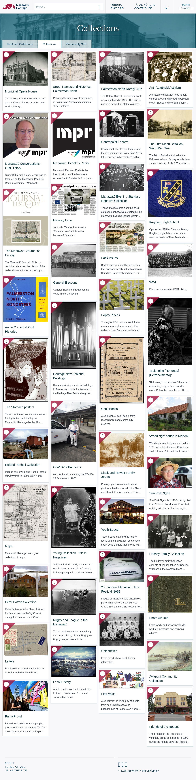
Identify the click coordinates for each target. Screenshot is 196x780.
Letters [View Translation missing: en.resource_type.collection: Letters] (9, 661)
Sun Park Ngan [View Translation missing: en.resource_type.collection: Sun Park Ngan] (159, 493)
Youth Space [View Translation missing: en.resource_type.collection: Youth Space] (110, 529)
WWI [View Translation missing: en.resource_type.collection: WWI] (152, 282)
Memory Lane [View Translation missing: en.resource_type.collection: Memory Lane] (62, 220)
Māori (186, 5)
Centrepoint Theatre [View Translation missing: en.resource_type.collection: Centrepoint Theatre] (114, 142)
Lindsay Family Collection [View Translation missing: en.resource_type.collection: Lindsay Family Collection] (166, 554)
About (9, 763)
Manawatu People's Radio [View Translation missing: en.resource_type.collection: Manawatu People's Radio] (71, 163)
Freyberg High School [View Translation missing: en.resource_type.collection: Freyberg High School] (164, 222)
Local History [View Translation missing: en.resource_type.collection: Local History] (62, 682)
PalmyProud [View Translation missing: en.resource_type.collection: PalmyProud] (13, 716)
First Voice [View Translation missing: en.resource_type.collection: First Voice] (108, 694)
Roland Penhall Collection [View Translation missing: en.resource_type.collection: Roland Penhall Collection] (22, 464)
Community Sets (76, 44)
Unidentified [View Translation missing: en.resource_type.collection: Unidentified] (109, 651)
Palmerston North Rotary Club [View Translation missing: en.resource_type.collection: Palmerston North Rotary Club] (121, 89)
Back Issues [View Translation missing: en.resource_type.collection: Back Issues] (109, 258)
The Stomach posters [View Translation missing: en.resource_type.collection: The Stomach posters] (19, 407)
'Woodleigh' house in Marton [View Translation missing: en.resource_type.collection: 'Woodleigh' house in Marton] (168, 436)
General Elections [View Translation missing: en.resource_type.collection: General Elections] (65, 282)
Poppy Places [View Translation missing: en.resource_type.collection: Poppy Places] (110, 315)
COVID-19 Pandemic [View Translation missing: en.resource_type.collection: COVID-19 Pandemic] (67, 467)
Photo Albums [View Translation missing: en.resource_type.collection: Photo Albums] (158, 618)
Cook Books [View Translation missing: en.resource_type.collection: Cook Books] (109, 409)
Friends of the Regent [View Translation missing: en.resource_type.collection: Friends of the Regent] (164, 726)
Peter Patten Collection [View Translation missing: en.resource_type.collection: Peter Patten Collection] (20, 602)
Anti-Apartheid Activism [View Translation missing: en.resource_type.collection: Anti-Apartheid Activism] (165, 87)
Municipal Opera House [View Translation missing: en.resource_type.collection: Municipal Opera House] (21, 91)
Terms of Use (15, 767)
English (186, 8)
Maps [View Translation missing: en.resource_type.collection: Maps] (9, 546)
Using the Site (16, 770)
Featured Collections (20, 44)
